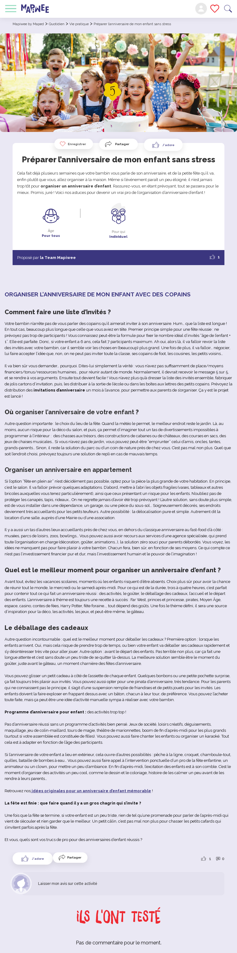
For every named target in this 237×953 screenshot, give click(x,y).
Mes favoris (214, 9)
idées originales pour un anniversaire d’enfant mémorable (91, 791)
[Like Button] (163, 145)
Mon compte (201, 8)
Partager (122, 144)
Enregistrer (72, 144)
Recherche (228, 9)
